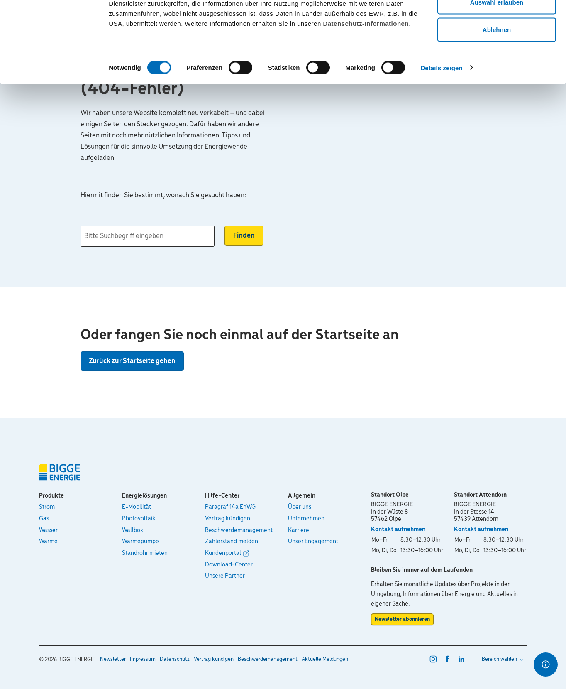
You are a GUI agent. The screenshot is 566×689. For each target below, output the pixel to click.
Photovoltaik (139, 518)
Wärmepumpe (140, 541)
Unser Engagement (313, 541)
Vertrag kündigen (227, 518)
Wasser (48, 530)
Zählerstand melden (231, 541)
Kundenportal (223, 553)
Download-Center (229, 564)
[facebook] (447, 659)
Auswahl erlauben (496, 49)
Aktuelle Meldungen (325, 659)
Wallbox (132, 530)
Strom (47, 507)
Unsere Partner (225, 576)
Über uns (299, 507)
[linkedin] (461, 659)
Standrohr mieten (145, 553)
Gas (44, 518)
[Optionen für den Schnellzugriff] (546, 664)
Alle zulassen (496, 21)
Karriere (298, 530)
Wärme (48, 541)
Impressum (143, 659)
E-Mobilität (136, 507)
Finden (244, 236)
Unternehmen (306, 518)
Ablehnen (497, 76)
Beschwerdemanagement (239, 530)
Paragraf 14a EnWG (230, 507)
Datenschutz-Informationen (366, 70)
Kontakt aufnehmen (398, 529)
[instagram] (433, 659)
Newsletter (113, 659)
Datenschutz (175, 659)
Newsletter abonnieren (402, 619)
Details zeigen (441, 114)
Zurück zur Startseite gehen (132, 361)
